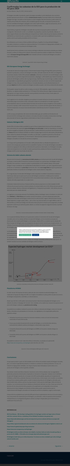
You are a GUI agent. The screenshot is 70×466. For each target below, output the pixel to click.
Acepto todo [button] (35, 235)
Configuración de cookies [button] (25, 235)
